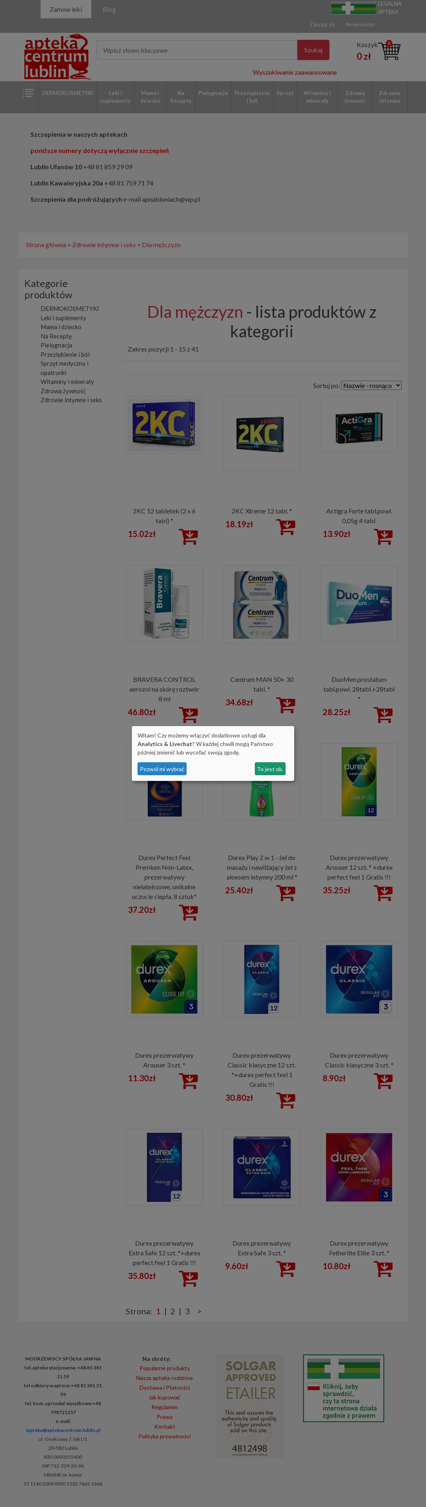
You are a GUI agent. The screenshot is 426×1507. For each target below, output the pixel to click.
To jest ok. (270, 768)
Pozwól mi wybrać (162, 768)
